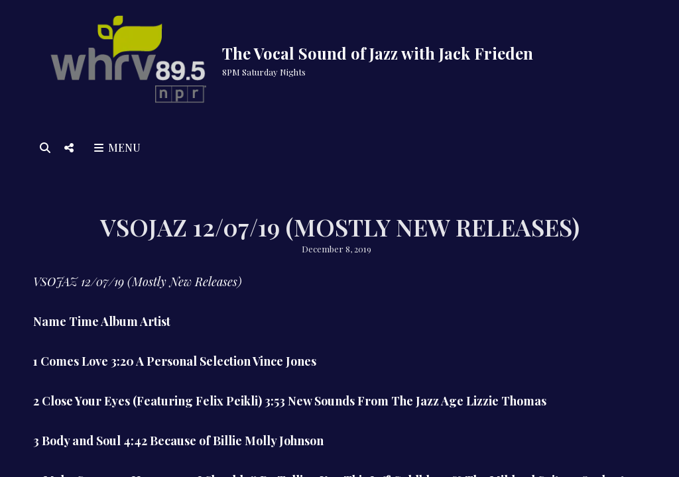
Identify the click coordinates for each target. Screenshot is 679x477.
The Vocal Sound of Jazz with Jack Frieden (377, 53)
